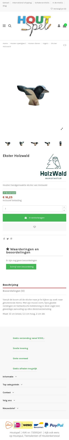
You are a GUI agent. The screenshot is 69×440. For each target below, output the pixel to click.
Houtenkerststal (51, 435)
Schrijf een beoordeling (21, 266)
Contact (6, 3)
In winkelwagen (34, 217)
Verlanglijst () (58, 9)
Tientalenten (31, 435)
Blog (5, 6)
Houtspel (15, 432)
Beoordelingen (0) (14, 290)
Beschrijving (10, 284)
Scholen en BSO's (42, 3)
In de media (57, 3)
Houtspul (18, 435)
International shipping (22, 3)
